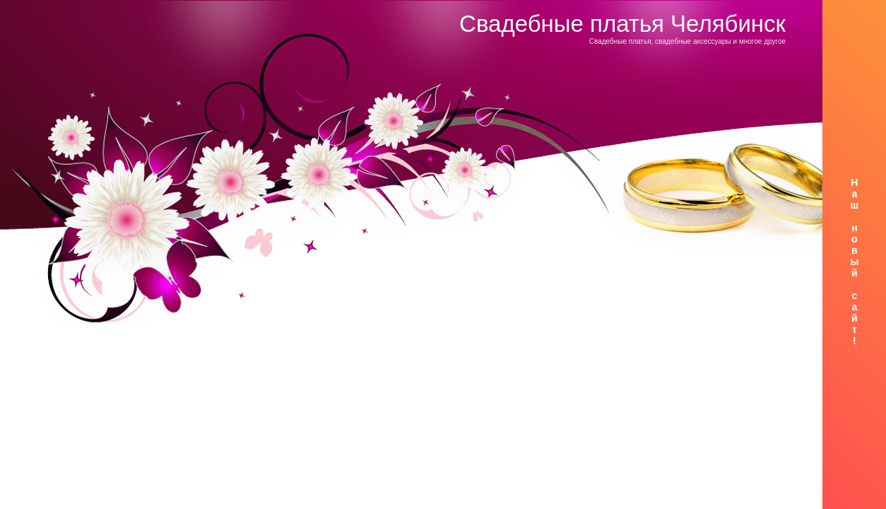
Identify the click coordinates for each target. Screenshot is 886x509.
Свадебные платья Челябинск (622, 24)
